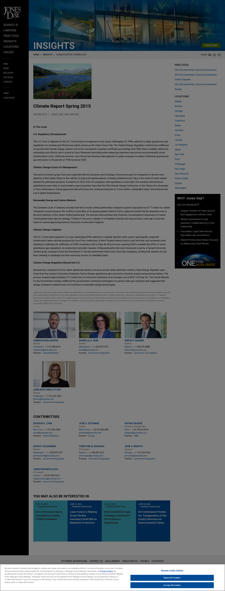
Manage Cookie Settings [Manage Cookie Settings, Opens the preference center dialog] (172, 573)
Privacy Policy (106, 574)
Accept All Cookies (172, 588)
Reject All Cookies (172, 581)
